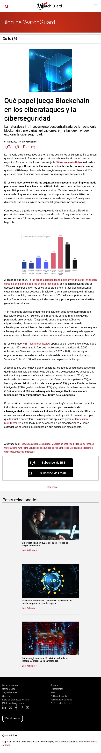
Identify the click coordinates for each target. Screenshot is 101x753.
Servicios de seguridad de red (43, 448)
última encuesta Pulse (69, 162)
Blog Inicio (52, 487)
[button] (95, 6)
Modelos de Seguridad (62, 444)
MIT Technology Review (36, 343)
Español (9, 735)
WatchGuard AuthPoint (16, 448)
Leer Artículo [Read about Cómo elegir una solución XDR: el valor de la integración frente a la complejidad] (28, 666)
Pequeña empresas (25, 451)
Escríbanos (12, 718)
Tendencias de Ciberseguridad (35, 444)
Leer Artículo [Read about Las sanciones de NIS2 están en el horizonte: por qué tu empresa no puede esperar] (28, 608)
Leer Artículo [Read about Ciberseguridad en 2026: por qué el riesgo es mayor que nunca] (28, 550)
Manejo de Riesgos (84, 444)
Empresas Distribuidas (70, 448)
